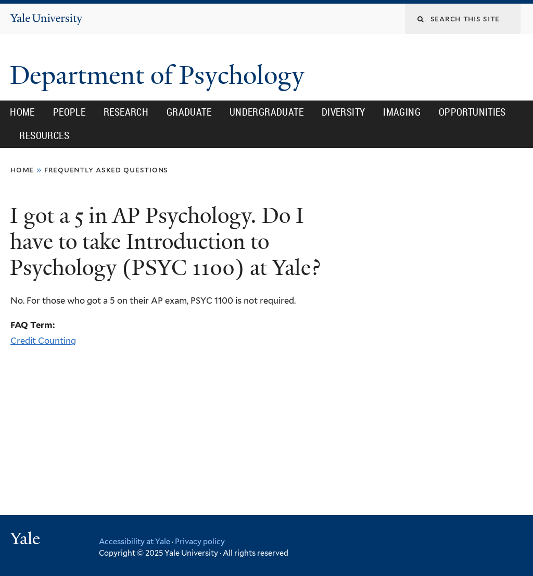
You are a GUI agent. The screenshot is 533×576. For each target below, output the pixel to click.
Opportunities (472, 112)
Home (22, 112)
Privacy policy (200, 541)
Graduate (189, 112)
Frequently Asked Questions (106, 169)
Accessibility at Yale (134, 541)
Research (126, 112)
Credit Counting (43, 340)
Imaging (402, 112)
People (69, 112)
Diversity (343, 112)
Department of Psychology (160, 75)
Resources (44, 135)
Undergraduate (266, 112)
